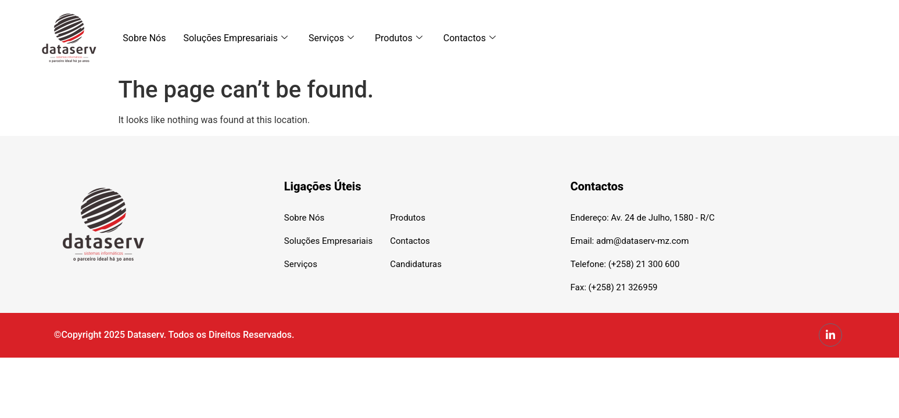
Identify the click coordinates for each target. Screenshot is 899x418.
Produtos (398, 38)
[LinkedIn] (830, 335)
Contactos (469, 38)
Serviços (331, 38)
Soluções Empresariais (235, 38)
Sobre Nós (144, 38)
